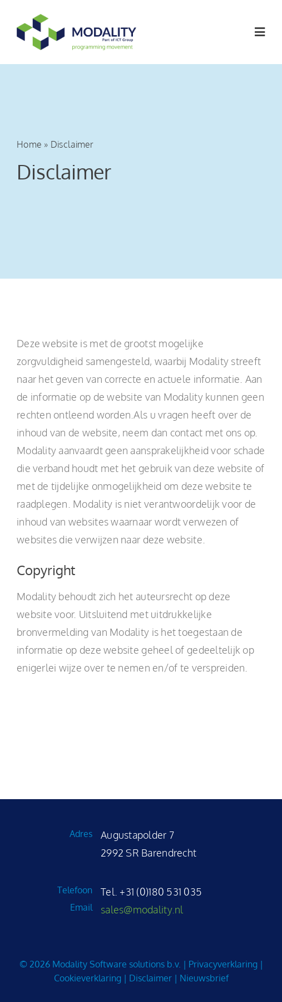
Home (29, 144)
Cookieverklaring (87, 978)
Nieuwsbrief (204, 978)
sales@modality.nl (142, 909)
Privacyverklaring (223, 964)
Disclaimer (150, 978)
